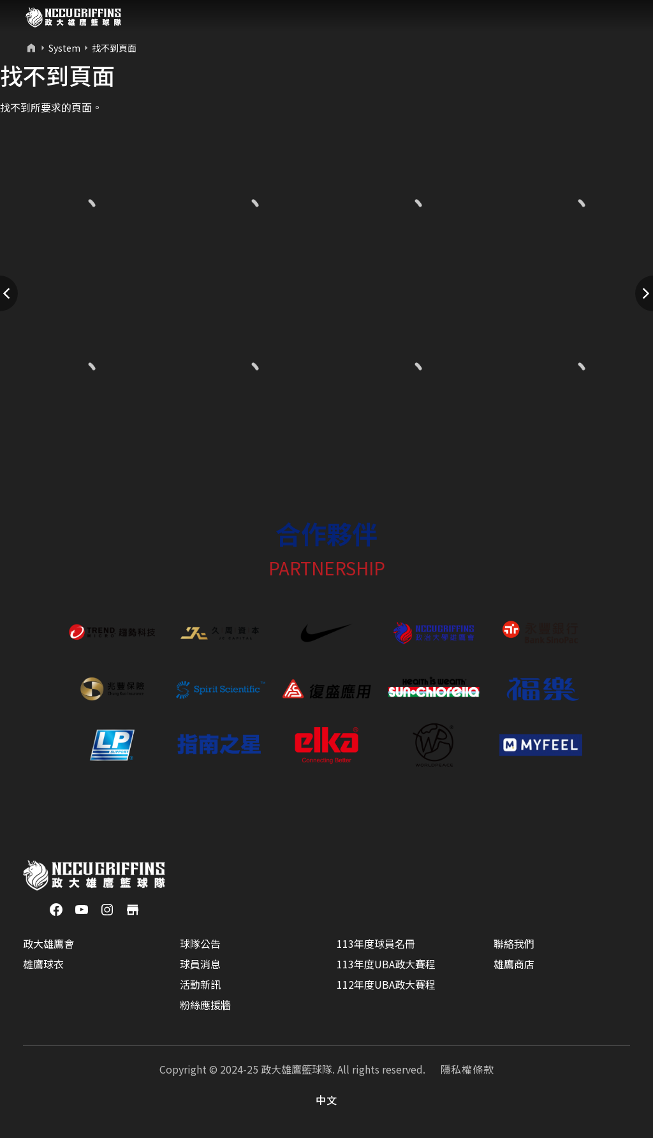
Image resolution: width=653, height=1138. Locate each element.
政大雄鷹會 (48, 943)
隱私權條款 (467, 1069)
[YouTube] (81, 908)
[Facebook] (56, 908)
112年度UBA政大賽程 (386, 984)
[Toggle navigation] (618, 17)
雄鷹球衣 (43, 964)
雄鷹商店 (514, 964)
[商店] (132, 908)
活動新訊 (200, 984)
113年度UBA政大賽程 (386, 964)
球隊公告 (200, 943)
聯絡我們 (514, 943)
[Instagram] (107, 908)
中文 (326, 1099)
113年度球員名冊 (376, 943)
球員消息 (200, 964)
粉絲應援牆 (205, 1004)
